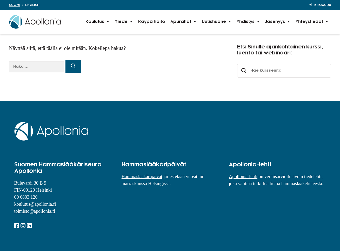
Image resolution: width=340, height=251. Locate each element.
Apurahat (183, 22)
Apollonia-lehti (243, 176)
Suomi (14, 5)
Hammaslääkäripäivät (142, 176)
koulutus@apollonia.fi (35, 204)
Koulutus (97, 22)
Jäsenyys (277, 22)
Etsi (243, 71)
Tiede (124, 22)
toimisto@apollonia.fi (34, 211)
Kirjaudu (322, 5)
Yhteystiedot (312, 22)
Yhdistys (248, 22)
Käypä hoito (151, 22)
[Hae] (73, 66)
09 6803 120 (26, 197)
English (32, 5)
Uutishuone (216, 22)
